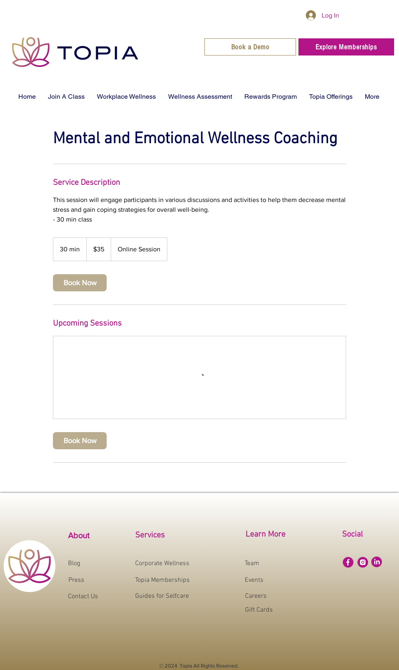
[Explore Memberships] (346, 46)
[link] (80, 282)
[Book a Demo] (250, 46)
